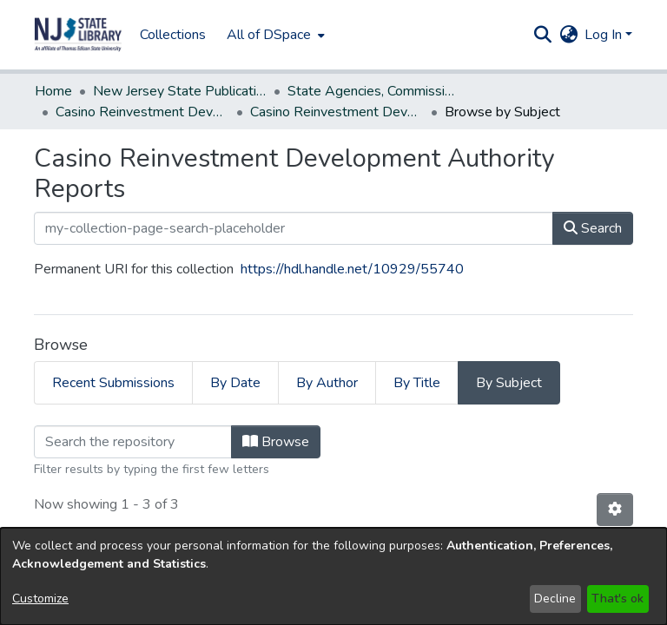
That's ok (617, 598)
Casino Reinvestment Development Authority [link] (142, 112)
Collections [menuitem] (173, 34)
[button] (78, 34)
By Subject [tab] (509, 382)
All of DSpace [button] (269, 34)
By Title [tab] (416, 382)
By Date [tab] (235, 382)
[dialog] (333, 576)
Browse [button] (275, 441)
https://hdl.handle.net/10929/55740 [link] (352, 269)
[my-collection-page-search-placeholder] (293, 228)
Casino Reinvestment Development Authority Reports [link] (337, 112)
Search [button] (593, 228)
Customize (40, 598)
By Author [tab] (327, 382)
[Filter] (133, 441)
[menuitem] (274, 34)
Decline (555, 598)
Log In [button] (604, 34)
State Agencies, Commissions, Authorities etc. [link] (374, 91)
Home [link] (53, 91)
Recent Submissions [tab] (113, 382)
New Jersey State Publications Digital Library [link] (180, 91)
